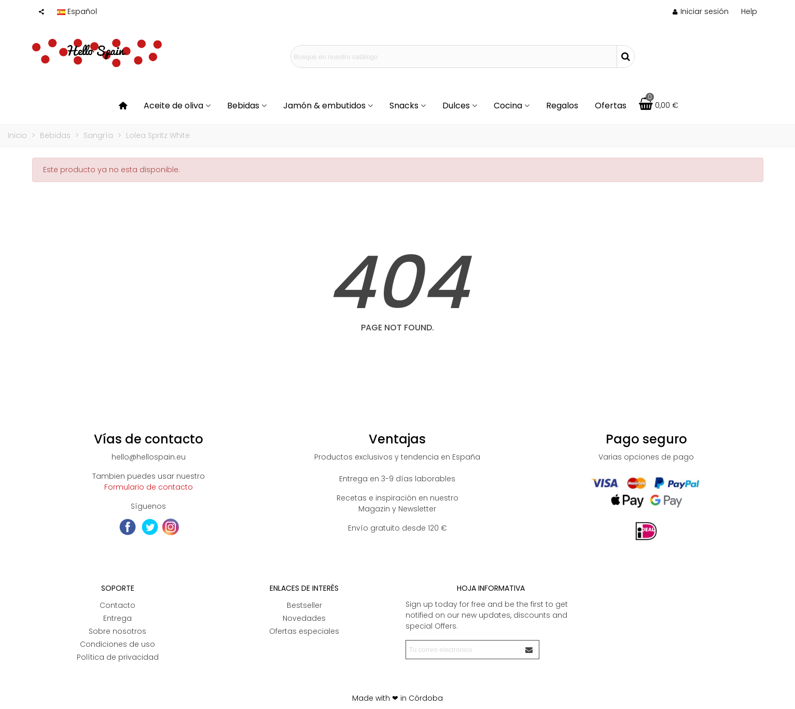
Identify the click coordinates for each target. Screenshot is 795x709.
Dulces (456, 106)
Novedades (304, 618)
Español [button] (77, 11)
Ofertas (610, 106)
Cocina (508, 106)
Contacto (117, 605)
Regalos (562, 106)
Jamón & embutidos (324, 106)
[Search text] (454, 56)
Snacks (404, 106)
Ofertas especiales (304, 631)
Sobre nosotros (117, 631)
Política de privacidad (118, 657)
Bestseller (304, 605)
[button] (749, 11)
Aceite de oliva (173, 106)
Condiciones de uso (117, 644)
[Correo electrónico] (463, 650)
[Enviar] (529, 650)
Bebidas (243, 106)
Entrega (117, 618)
